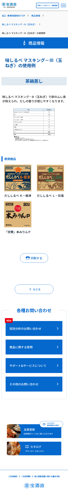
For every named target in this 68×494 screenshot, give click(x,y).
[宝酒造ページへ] (34, 486)
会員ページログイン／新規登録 (47, 5)
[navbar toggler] (63, 5)
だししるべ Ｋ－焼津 (17, 195)
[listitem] (16, 15)
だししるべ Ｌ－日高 (50, 195)
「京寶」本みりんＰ (18, 232)
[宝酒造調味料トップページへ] (9, 6)
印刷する (34, 258)
